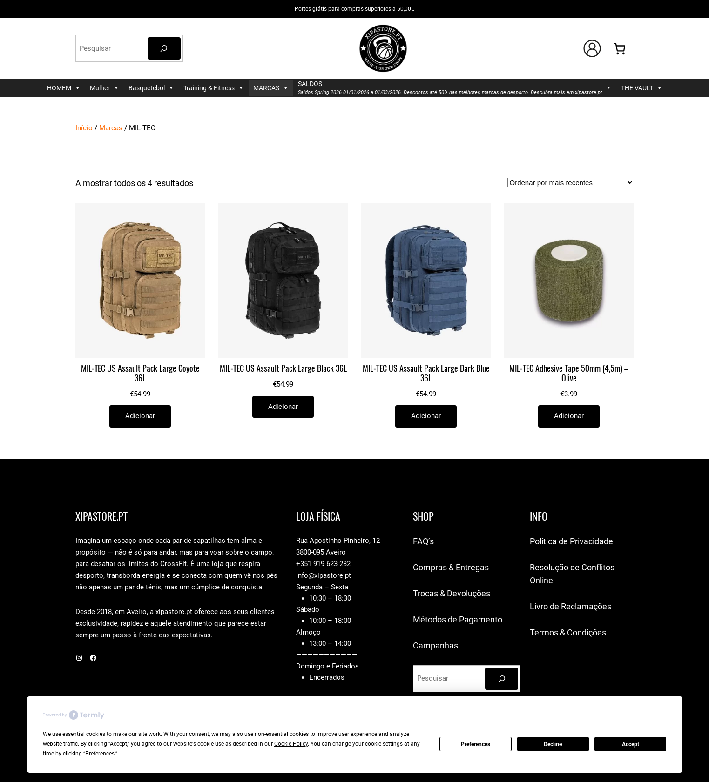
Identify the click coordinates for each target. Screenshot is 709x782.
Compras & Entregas (451, 567)
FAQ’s (423, 541)
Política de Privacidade (571, 541)
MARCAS (271, 88)
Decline (553, 744)
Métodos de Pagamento (457, 619)
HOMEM (64, 88)
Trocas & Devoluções (451, 593)
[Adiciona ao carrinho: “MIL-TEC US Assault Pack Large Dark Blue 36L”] (426, 416)
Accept (630, 744)
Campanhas (435, 645)
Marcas (110, 128)
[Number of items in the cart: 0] (619, 48)
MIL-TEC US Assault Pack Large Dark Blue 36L (426, 373)
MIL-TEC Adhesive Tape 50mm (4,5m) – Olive (568, 373)
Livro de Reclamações (570, 606)
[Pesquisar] (164, 48)
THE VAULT (641, 88)
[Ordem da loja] (570, 182)
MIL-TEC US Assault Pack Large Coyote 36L (140, 373)
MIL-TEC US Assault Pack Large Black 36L (283, 369)
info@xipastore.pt (323, 575)
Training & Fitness (213, 88)
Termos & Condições (568, 632)
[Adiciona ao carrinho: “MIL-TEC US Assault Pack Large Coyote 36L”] (140, 416)
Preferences (475, 744)
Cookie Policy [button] (291, 744)
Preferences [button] (100, 753)
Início (84, 128)
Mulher (104, 88)
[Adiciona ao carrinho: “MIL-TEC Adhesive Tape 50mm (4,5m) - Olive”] (569, 416)
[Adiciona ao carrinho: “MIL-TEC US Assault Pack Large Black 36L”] (283, 407)
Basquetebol (151, 88)
